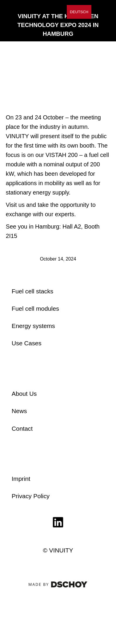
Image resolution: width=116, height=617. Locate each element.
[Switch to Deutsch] (79, 12)
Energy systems (33, 325)
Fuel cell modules (35, 308)
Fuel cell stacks (32, 291)
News (19, 411)
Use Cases (27, 343)
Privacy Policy (31, 496)
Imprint (21, 478)
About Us (24, 393)
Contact (22, 428)
